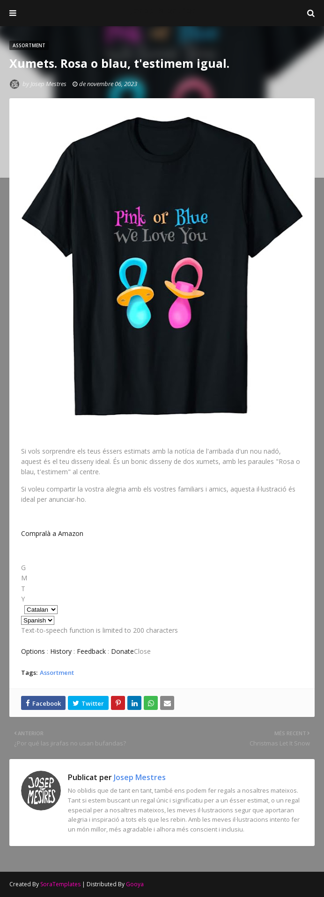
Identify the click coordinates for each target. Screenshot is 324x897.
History (61, 651)
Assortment (57, 672)
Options (33, 651)
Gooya (135, 884)
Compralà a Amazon (52, 533)
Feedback (91, 651)
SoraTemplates (60, 884)
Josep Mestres (162, 10)
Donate (122, 651)
